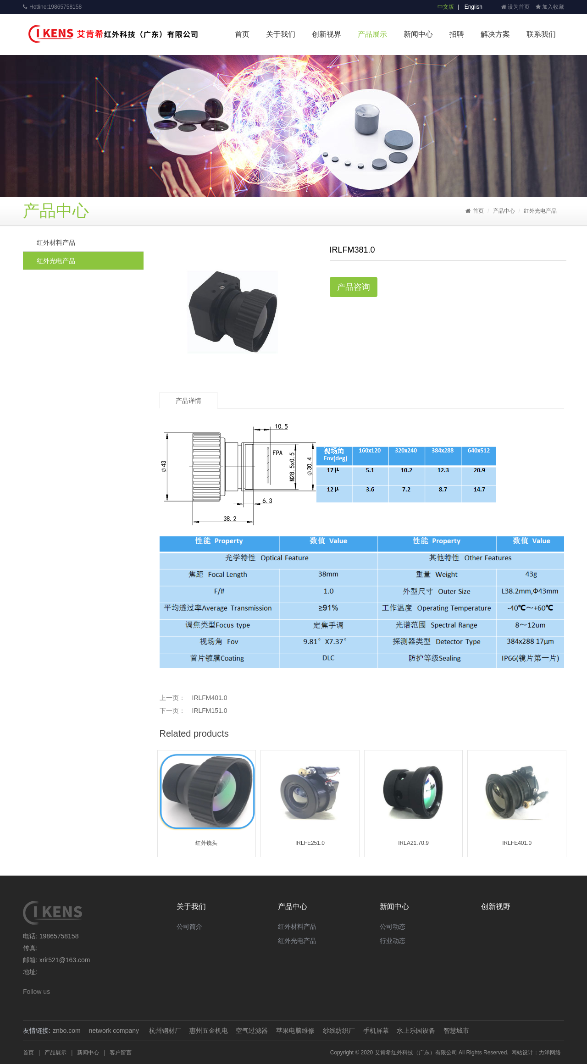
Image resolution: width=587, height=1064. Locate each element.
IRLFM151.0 (209, 710)
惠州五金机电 (208, 1030)
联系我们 (541, 34)
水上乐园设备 (416, 1030)
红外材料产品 (56, 242)
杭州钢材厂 (165, 1030)
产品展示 (372, 34)
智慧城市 (456, 1030)
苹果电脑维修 (295, 1030)
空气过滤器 (252, 1030)
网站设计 (522, 1052)
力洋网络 (550, 1052)
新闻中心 (418, 34)
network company (114, 1030)
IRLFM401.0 (209, 697)
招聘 (456, 34)
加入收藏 (550, 7)
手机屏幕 (376, 1030)
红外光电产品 (540, 211)
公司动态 (392, 926)
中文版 (445, 7)
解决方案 (495, 34)
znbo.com (67, 1030)
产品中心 (504, 211)
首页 (242, 34)
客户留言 (121, 1052)
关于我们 (280, 34)
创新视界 (326, 34)
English (473, 7)
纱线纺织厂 (339, 1030)
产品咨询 (353, 287)
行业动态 (392, 940)
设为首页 (515, 7)
